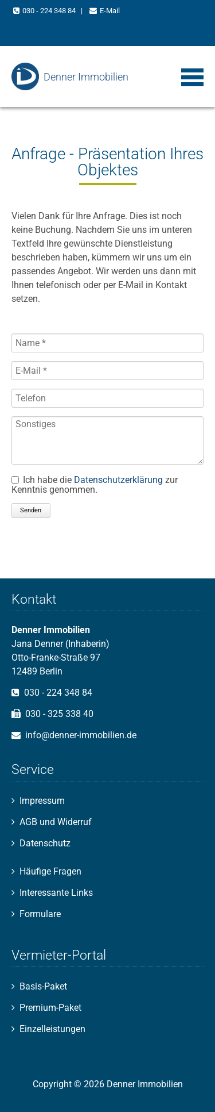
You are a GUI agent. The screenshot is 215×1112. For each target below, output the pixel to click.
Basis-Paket (43, 986)
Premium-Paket (50, 1007)
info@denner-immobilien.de (80, 735)
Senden (30, 510)
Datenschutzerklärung (118, 479)
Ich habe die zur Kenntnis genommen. (94, 484)
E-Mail (110, 10)
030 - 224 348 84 (49, 10)
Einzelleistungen (52, 1028)
